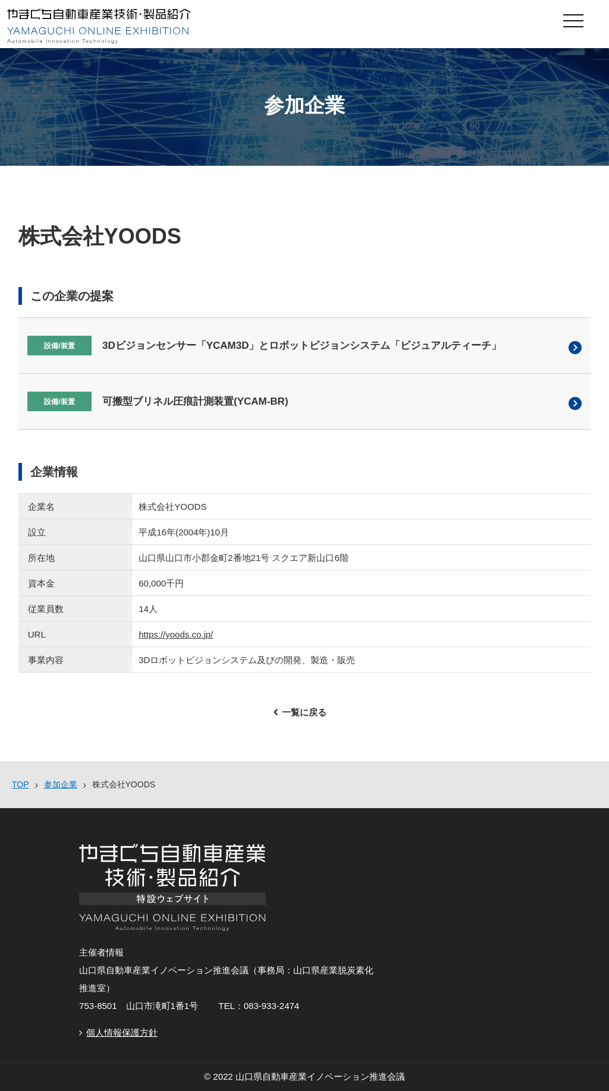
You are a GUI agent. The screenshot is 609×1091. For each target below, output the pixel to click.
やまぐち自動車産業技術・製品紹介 (245, 26)
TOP (20, 784)
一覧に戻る (304, 712)
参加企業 (60, 784)
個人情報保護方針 (122, 1032)
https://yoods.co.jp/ (176, 634)
